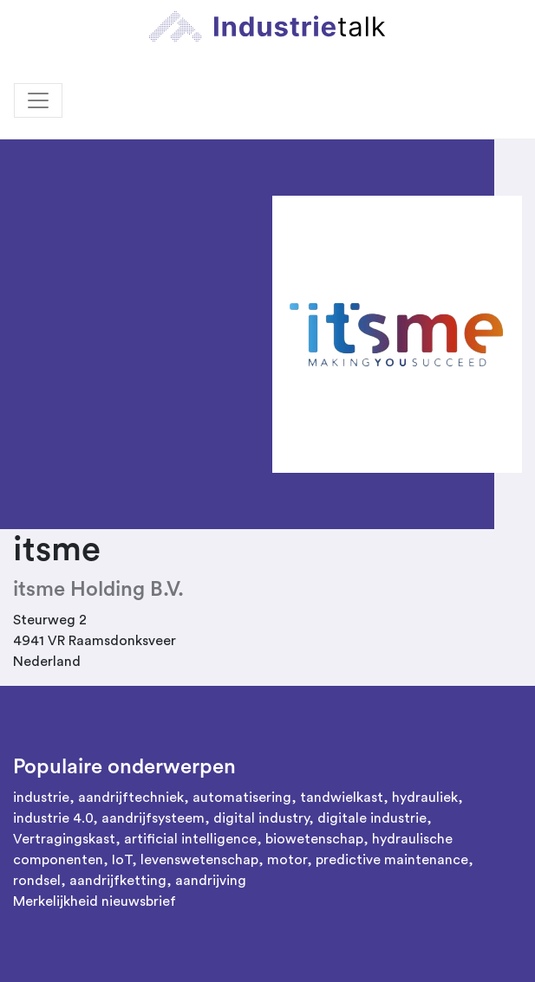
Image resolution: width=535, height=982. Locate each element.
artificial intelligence (190, 839)
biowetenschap (314, 839)
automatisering (241, 797)
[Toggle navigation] (38, 100)
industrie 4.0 (53, 818)
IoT (122, 860)
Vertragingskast (64, 839)
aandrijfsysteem (153, 818)
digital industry (261, 818)
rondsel (37, 881)
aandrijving (210, 881)
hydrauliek (425, 797)
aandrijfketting (117, 881)
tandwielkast (341, 797)
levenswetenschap (199, 860)
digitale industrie (372, 818)
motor (287, 860)
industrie (41, 797)
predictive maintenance (392, 860)
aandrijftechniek (131, 797)
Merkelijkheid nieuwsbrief (94, 901)
